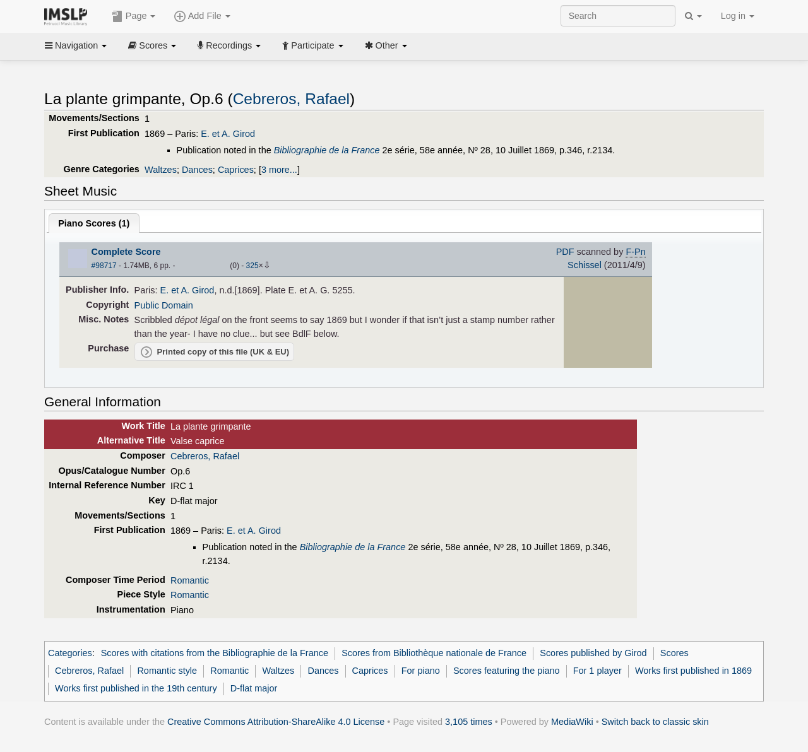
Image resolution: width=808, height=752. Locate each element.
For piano (420, 671)
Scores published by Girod (593, 653)
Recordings (229, 45)
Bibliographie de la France (327, 150)
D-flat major (254, 688)
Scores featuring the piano (506, 671)
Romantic (189, 580)
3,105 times (468, 722)
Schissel (584, 265)
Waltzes (161, 170)
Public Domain (163, 305)
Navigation (76, 45)
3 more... (279, 170)
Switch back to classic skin (655, 722)
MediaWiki (572, 722)
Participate (312, 45)
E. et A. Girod (228, 134)
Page (134, 16)
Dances (197, 170)
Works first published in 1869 (693, 671)
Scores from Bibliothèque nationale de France (434, 653)
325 (252, 265)
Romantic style (167, 671)
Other (386, 45)
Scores (152, 45)
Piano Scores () (93, 223)
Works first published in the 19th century (136, 688)
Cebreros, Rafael (291, 98)
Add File (202, 16)
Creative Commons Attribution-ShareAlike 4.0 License (275, 722)
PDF (565, 252)
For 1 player (597, 671)
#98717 (104, 265)
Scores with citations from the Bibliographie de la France (214, 653)
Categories (70, 653)
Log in (737, 16)
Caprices (236, 170)
